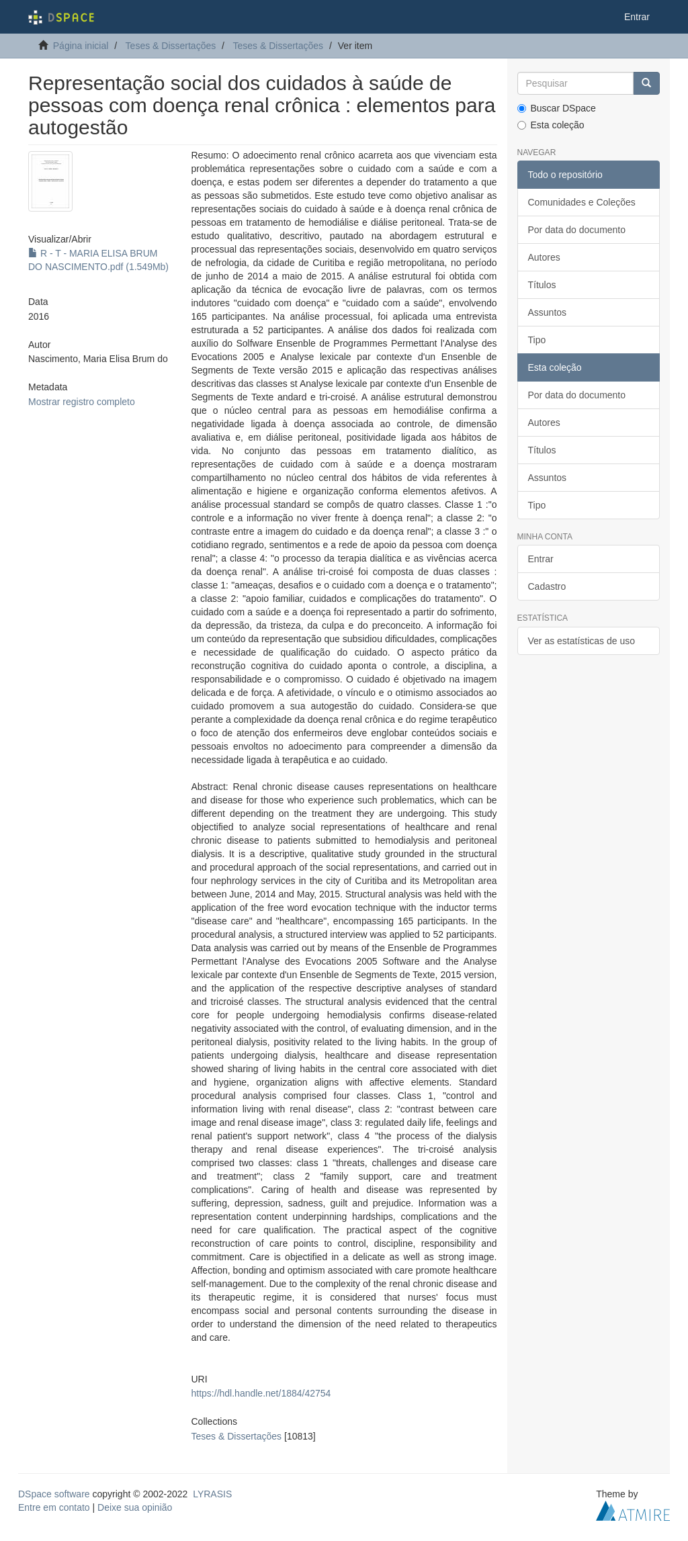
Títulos (542, 284)
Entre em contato (54, 1507)
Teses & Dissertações (171, 45)
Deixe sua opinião (134, 1507)
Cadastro (547, 586)
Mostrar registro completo (81, 401)
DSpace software (54, 1494)
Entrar (541, 559)
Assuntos (547, 312)
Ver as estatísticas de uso (582, 640)
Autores (544, 257)
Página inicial (81, 45)
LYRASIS (212, 1494)
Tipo (537, 340)
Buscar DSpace (556, 108)
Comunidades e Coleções (582, 202)
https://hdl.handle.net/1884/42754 (261, 1393)
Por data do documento (577, 229)
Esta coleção (551, 125)
